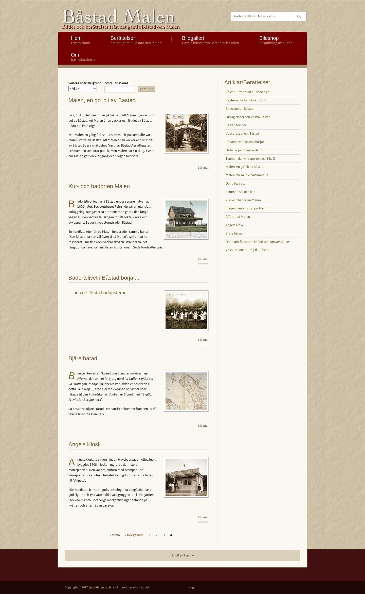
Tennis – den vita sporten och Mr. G (250, 158)
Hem (80, 40)
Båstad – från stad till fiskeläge (247, 92)
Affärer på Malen (238, 217)
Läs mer (203, 167)
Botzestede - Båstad (239, 109)
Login (192, 587)
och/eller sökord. (116, 83)
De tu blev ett (235, 183)
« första (115, 535)
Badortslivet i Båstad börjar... (103, 278)
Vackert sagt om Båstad (242, 133)
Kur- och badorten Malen (99, 186)
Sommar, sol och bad (240, 192)
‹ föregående (134, 535)
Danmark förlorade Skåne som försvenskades (258, 242)
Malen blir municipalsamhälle (247, 175)
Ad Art (145, 587)
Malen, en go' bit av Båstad (102, 100)
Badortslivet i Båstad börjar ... (246, 142)
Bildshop (275, 40)
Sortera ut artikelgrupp (84, 83)
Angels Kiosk (84, 444)
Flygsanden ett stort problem (246, 208)
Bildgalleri (210, 40)
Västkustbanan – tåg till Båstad (247, 250)
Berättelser (136, 40)
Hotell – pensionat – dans (244, 150)
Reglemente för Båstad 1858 (246, 100)
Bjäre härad (82, 358)
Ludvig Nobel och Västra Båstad (248, 117)
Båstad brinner (236, 125)
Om (83, 57)
